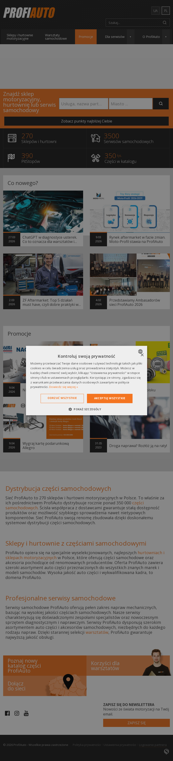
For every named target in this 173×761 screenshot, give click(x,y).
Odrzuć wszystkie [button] (62, 398)
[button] (86, 409)
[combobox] (141, 351)
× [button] (142, 355)
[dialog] (86, 380)
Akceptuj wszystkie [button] (109, 398)
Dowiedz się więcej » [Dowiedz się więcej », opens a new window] (63, 387)
